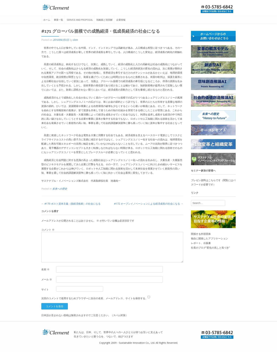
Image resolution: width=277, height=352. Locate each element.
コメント (47, 229)
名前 (45, 269)
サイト (45, 289)
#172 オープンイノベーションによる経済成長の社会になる (148, 203)
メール (46, 279)
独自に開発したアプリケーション (209, 238)
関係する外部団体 (201, 233)
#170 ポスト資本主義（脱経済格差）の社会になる (71, 203)
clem (75, 39)
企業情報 (120, 19)
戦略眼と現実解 (104, 19)
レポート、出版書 (201, 243)
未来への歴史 (59, 188)
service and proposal (80, 19)
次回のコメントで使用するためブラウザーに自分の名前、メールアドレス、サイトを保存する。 (94, 298)
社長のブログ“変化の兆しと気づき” (210, 247)
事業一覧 (58, 19)
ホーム (46, 19)
